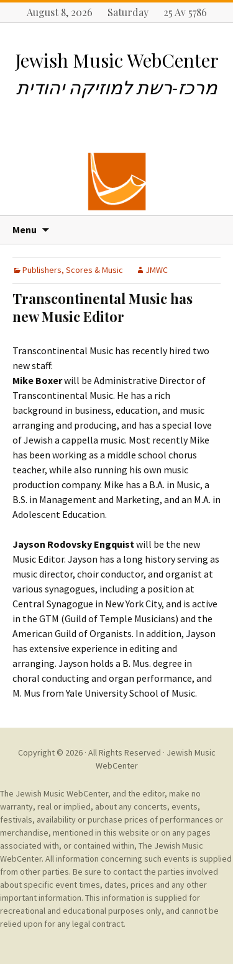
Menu (24, 229)
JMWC (156, 269)
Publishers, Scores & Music (72, 269)
